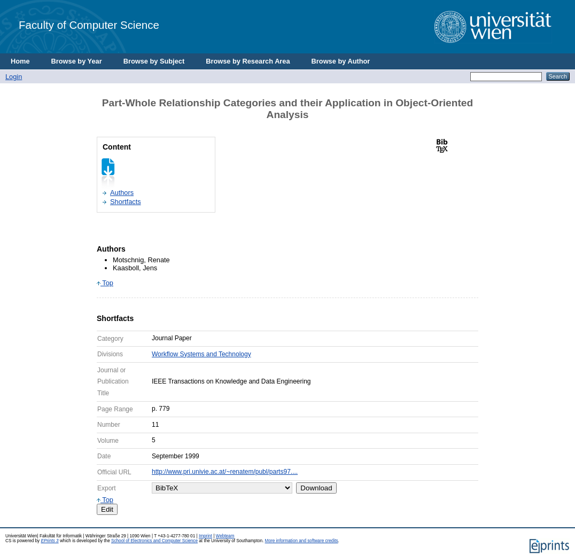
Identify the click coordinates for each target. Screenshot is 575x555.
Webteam (225, 536)
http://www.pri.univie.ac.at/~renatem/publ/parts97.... (225, 471)
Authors (122, 193)
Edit (107, 509)
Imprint (205, 536)
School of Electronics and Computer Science (154, 540)
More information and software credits (301, 540)
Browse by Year (76, 61)
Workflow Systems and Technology (201, 354)
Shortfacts (125, 202)
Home (20, 61)
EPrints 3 (49, 540)
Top (105, 283)
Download (316, 488)
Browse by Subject (154, 61)
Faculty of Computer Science (89, 25)
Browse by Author (341, 61)
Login (13, 77)
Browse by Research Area (248, 61)
